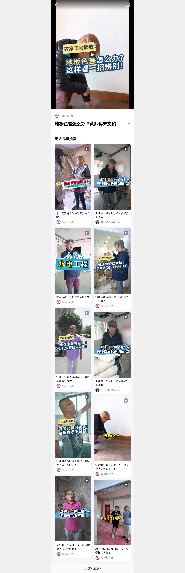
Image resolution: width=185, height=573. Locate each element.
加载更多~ (94, 568)
